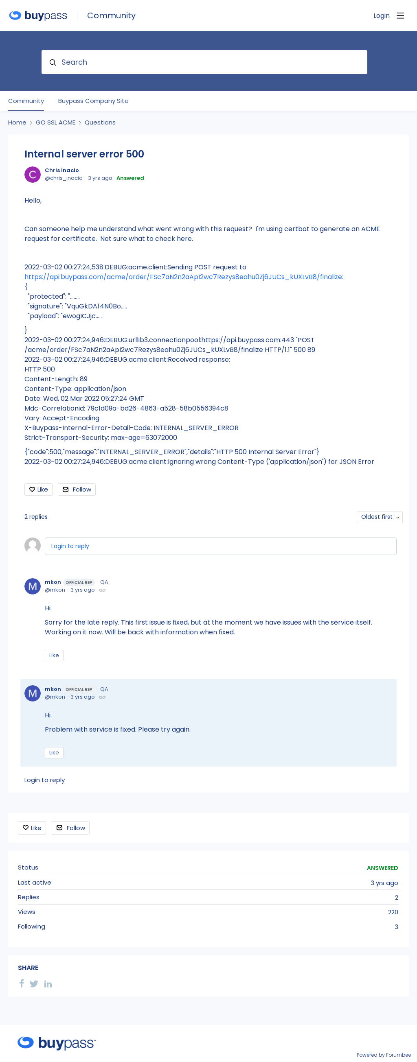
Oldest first (377, 517)
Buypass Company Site (93, 101)
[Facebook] (21, 983)
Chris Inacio (62, 170)
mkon (70, 582)
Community (111, 16)
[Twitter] (34, 983)
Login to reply (70, 546)
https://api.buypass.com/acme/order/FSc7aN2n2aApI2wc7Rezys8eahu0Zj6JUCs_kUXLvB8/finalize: (183, 277)
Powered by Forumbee (384, 1055)
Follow (82, 489)
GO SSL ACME (55, 122)
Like (42, 489)
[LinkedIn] (48, 983)
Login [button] (381, 16)
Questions (100, 122)
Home (17, 122)
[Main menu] (400, 15)
